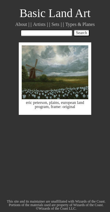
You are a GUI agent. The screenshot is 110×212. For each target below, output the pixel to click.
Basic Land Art (54, 13)
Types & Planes (80, 24)
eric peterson (36, 102)
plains (54, 102)
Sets (56, 24)
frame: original (63, 107)
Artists (39, 24)
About (21, 24)
